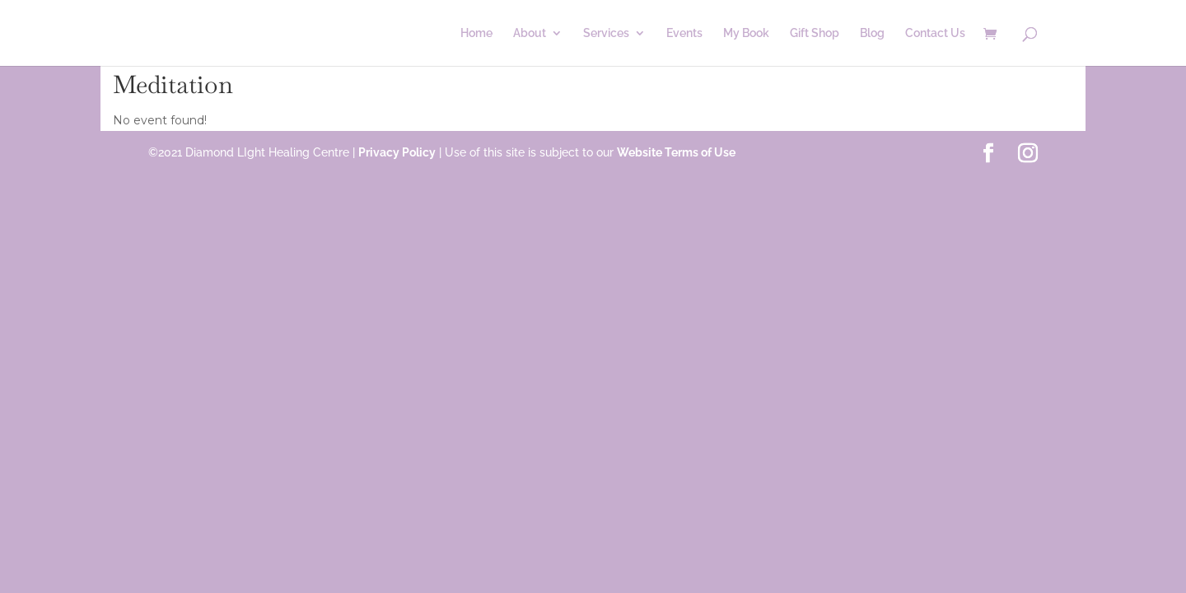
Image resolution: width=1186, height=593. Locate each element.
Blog (872, 33)
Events (684, 33)
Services (606, 33)
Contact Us (935, 33)
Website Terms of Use (676, 152)
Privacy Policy (397, 152)
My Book (746, 33)
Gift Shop (814, 33)
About (529, 33)
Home (476, 33)
